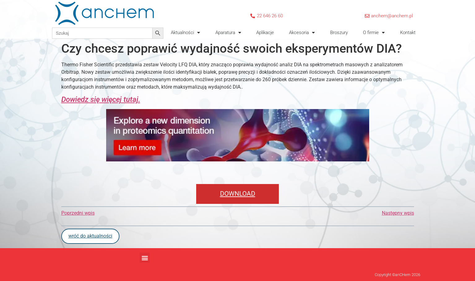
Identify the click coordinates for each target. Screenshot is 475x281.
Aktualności (185, 32)
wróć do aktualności (90, 236)
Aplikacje (265, 32)
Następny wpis (398, 213)
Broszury (339, 32)
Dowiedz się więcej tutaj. (100, 99)
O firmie (374, 32)
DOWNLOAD (237, 193)
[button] (145, 257)
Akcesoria (302, 32)
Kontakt (408, 32)
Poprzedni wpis (78, 213)
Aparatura (228, 32)
